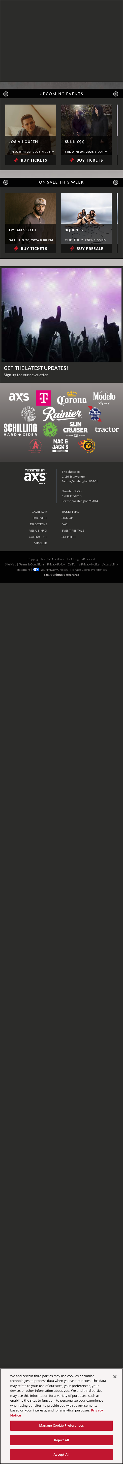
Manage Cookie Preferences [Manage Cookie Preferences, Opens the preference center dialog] (61, 1425)
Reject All (61, 1440)
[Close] (114, 1376)
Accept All (62, 1454)
